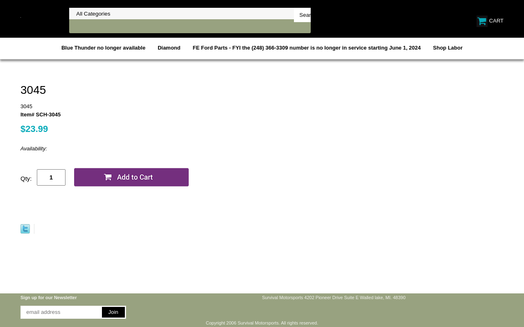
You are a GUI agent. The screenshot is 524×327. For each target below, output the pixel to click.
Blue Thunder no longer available (103, 48)
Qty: (26, 178)
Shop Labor (448, 48)
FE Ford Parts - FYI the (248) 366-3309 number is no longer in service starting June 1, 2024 (307, 48)
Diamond (169, 48)
